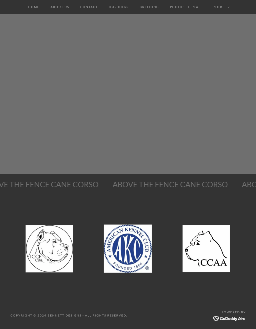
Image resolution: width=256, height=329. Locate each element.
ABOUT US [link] (59, 7)
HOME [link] (34, 7)
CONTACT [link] (89, 7)
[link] (229, 318)
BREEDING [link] (149, 7)
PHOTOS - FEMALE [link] (186, 7)
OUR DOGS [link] (118, 7)
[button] (221, 7)
